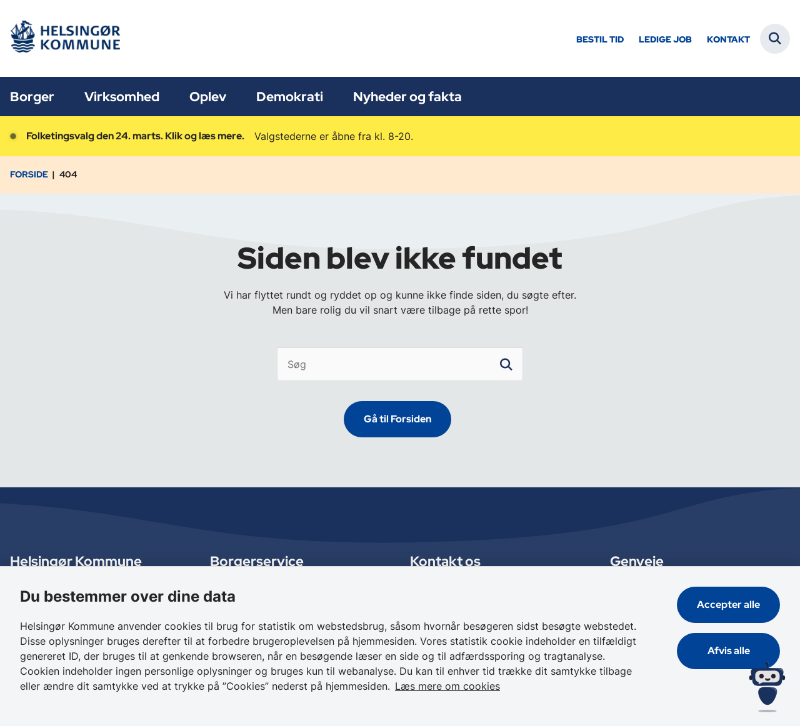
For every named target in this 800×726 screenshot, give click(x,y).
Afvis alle (729, 650)
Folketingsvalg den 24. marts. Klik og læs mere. (135, 135)
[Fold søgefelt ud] (775, 39)
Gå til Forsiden (397, 418)
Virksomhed (121, 96)
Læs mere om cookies (447, 686)
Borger (32, 96)
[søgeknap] (506, 364)
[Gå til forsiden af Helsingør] (64, 38)
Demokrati (289, 96)
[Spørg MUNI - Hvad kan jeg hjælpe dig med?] (767, 687)
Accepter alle (728, 604)
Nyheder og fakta (407, 96)
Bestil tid (600, 39)
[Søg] (400, 364)
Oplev (207, 96)
